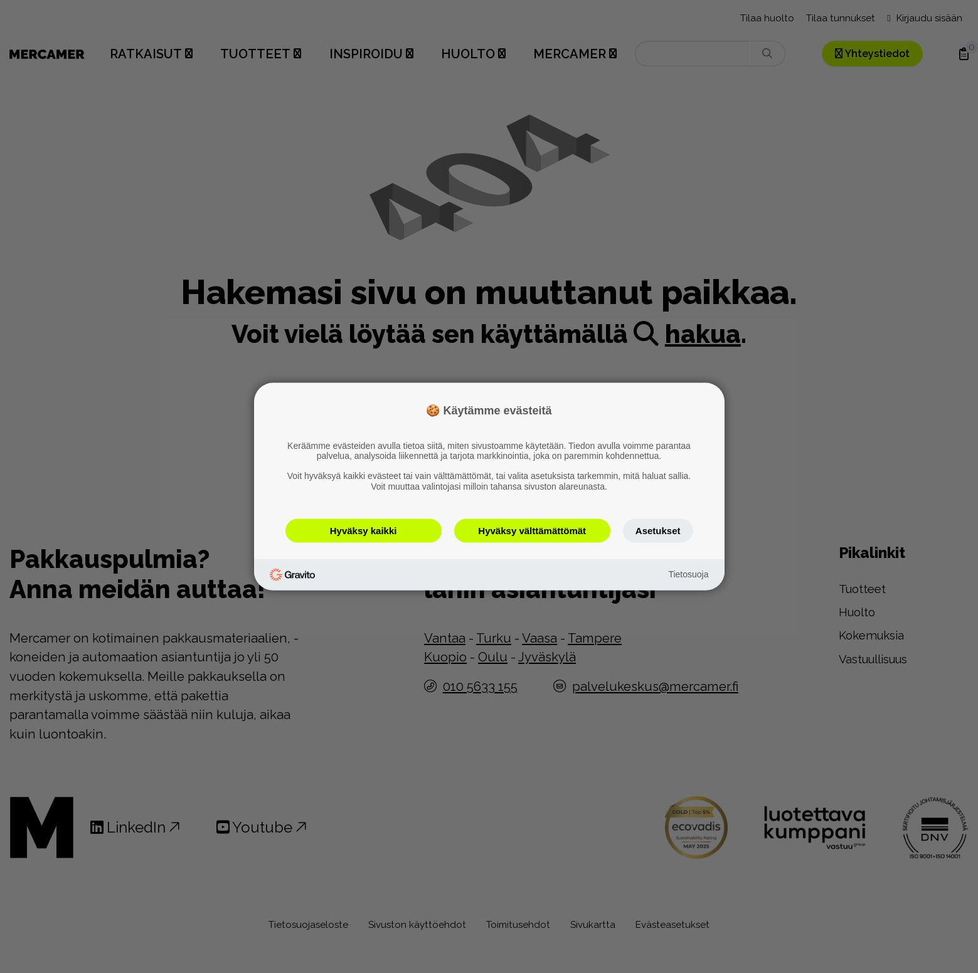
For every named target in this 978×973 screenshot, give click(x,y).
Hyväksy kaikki (363, 530)
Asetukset (658, 530)
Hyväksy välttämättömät (532, 530)
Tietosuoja (688, 574)
